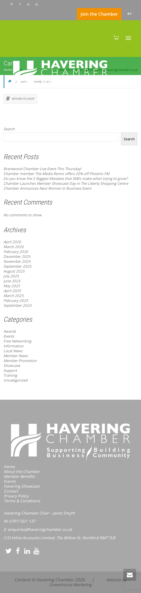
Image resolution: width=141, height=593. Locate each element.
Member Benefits (19, 476)
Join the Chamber (99, 14)
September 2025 (17, 266)
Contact (11, 491)
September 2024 (17, 305)
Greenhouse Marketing (70, 584)
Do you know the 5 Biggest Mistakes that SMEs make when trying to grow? (65, 178)
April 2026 (12, 241)
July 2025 (11, 276)
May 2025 (11, 285)
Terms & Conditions (22, 501)
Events (8, 336)
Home (9, 466)
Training (10, 375)
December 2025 (16, 256)
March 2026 (13, 246)
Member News (15, 355)
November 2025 (17, 261)
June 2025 (11, 280)
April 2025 (12, 290)
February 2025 (15, 300)
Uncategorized (15, 380)
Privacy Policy (16, 496)
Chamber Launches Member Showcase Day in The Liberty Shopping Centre (65, 183)
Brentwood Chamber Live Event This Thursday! (42, 168)
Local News (12, 350)
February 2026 (15, 251)
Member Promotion (20, 360)
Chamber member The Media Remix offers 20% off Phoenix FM (56, 173)
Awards (9, 331)
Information (13, 345)
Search (9, 128)
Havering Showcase (22, 486)
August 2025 (14, 271)
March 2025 (13, 295)
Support (10, 370)
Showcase (11, 365)
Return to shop (22, 98)
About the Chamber (22, 471)
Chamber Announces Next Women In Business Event (47, 188)
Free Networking (17, 341)
